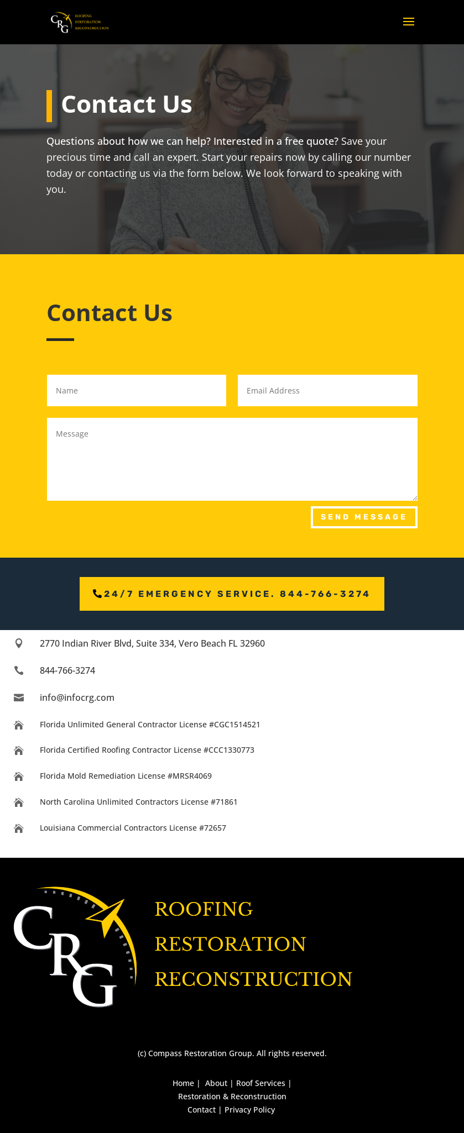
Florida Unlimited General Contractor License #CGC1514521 (150, 724)
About (216, 1083)
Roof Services (260, 1083)
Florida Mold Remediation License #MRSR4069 (126, 775)
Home (183, 1083)
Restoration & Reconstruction (232, 1096)
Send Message (364, 517)
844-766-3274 (67, 670)
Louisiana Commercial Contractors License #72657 (133, 827)
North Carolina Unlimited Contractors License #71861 (139, 801)
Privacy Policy (250, 1109)
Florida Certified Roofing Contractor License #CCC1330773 (147, 749)
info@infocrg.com (77, 697)
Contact (201, 1109)
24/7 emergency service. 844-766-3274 (237, 594)
